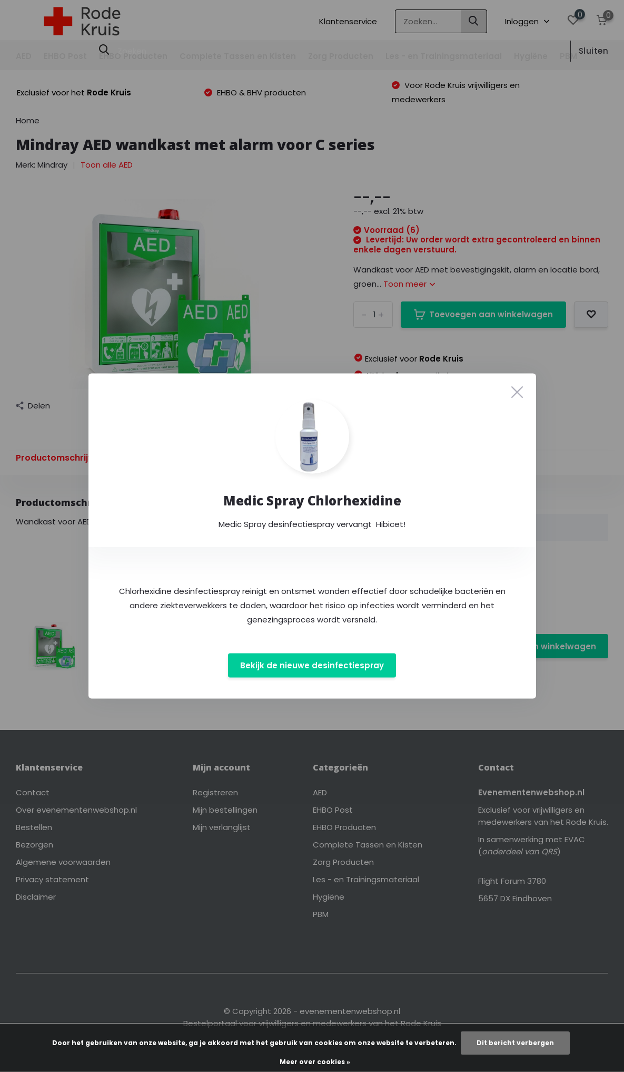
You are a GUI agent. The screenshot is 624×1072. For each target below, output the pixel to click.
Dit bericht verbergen (515, 1042)
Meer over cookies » (315, 1061)
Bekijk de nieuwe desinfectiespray (312, 665)
